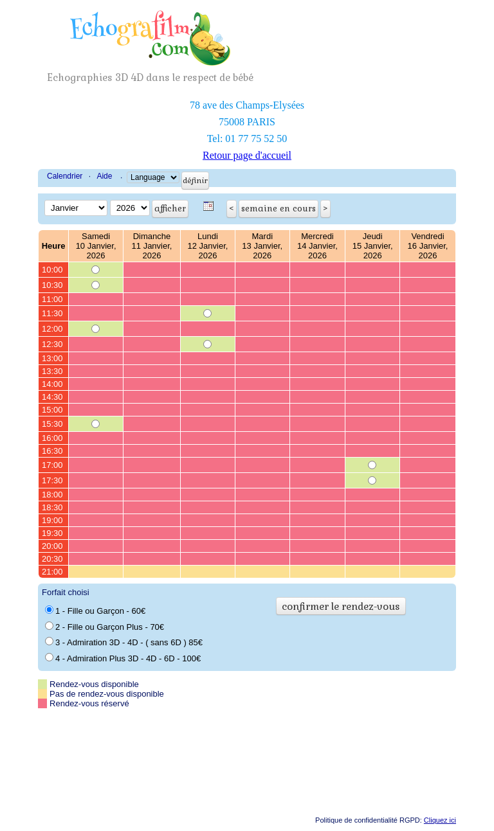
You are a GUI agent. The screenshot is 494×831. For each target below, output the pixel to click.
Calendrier (64, 176)
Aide (104, 176)
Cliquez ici (440, 820)
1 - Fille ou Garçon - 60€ (95, 610)
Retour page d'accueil (247, 155)
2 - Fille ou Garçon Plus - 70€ (104, 626)
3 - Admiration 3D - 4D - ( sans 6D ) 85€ (124, 642)
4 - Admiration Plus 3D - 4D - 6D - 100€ (123, 658)
